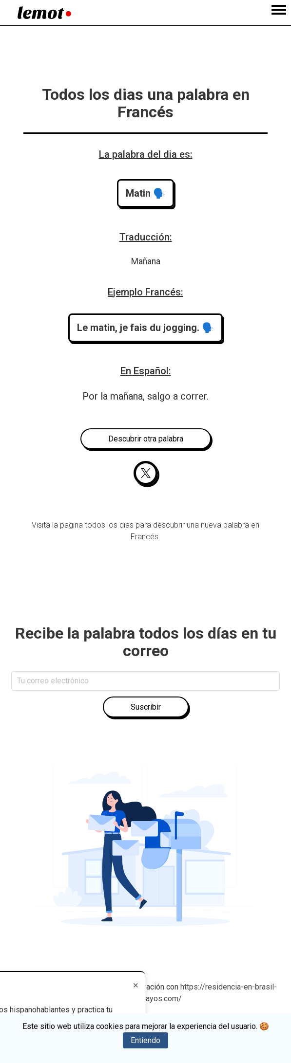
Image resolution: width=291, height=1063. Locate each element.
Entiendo (145, 1040)
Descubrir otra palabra (145, 438)
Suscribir (146, 707)
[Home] (44, 12)
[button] (145, 193)
